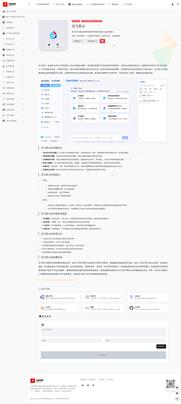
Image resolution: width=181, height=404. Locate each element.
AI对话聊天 (75, 21)
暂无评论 (46, 316)
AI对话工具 (106, 36)
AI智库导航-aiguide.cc (48, 399)
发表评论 (161, 346)
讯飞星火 (42, 65)
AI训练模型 (116, 36)
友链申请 (83, 380)
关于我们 (110, 380)
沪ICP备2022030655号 (62, 399)
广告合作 (101, 380)
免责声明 (92, 380)
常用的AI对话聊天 (95, 21)
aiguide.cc (71, 280)
